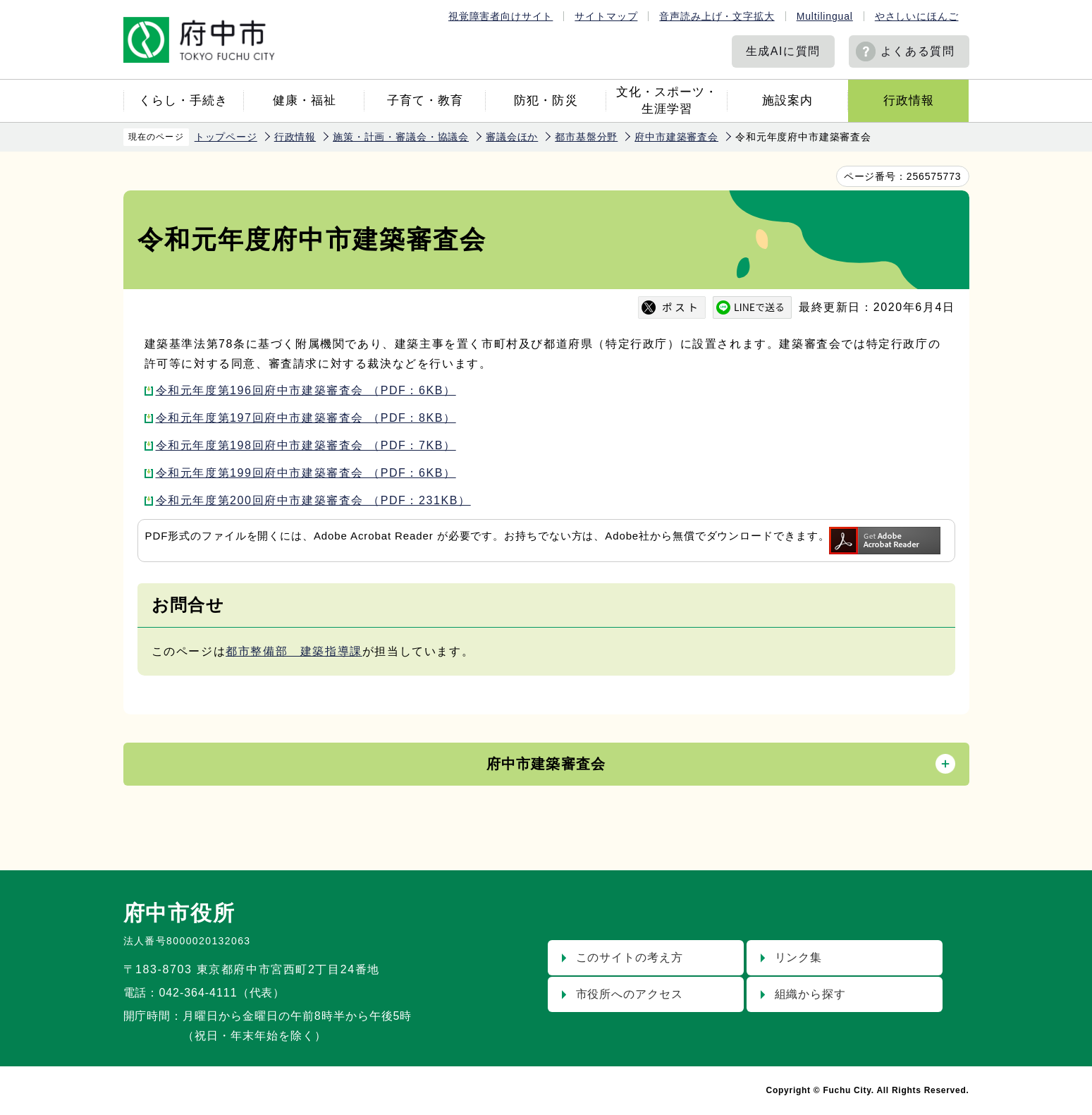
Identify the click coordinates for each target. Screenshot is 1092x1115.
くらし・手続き (183, 100)
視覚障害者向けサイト (500, 16)
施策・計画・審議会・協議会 (401, 136)
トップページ (226, 136)
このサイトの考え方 (630, 957)
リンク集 (799, 957)
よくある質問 (918, 51)
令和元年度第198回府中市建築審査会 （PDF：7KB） (306, 445)
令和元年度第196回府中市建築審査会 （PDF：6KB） (306, 390)
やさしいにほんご (917, 16)
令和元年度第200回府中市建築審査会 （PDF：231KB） (313, 500)
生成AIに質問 (783, 51)
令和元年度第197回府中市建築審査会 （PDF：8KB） (306, 418)
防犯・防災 (545, 100)
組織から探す (811, 994)
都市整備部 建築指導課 (294, 651)
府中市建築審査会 (676, 136)
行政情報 (908, 100)
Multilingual (825, 16)
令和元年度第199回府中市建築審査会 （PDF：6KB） (306, 473)
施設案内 (787, 100)
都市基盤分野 (586, 136)
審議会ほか (512, 136)
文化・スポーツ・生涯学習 (667, 100)
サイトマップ (606, 16)
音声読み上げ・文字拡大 (716, 16)
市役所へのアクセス (630, 994)
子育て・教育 (425, 100)
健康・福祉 (304, 100)
